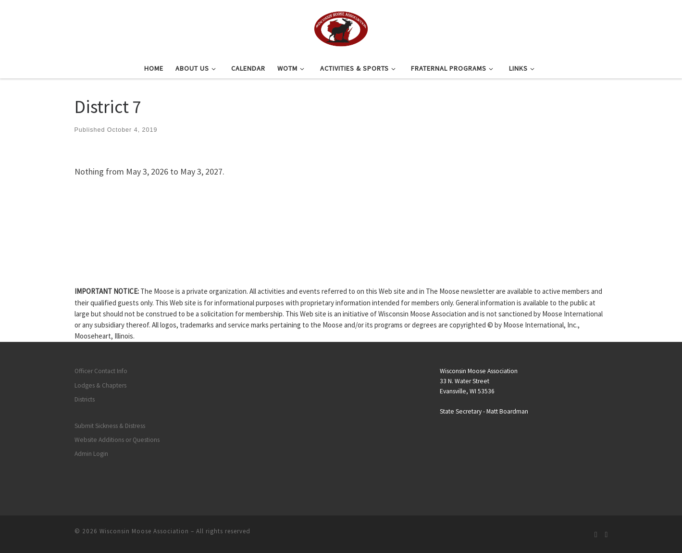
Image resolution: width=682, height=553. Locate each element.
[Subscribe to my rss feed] (596, 534)
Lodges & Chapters (100, 385)
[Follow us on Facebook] (606, 534)
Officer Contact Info (100, 371)
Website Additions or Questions (117, 440)
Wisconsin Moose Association (144, 531)
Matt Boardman (507, 411)
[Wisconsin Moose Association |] (341, 27)
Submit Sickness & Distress (109, 426)
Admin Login (91, 454)
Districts (84, 399)
